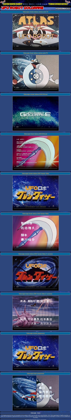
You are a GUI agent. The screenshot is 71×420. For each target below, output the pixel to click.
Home (38, 413)
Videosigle (33, 413)
